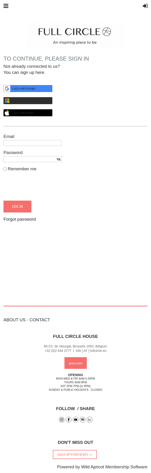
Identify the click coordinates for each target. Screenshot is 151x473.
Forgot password (19, 219)
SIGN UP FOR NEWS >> (74, 454)
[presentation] (38, 188)
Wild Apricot (92, 466)
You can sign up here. (24, 72)
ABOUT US (14, 319)
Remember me (22, 168)
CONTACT (40, 319)
